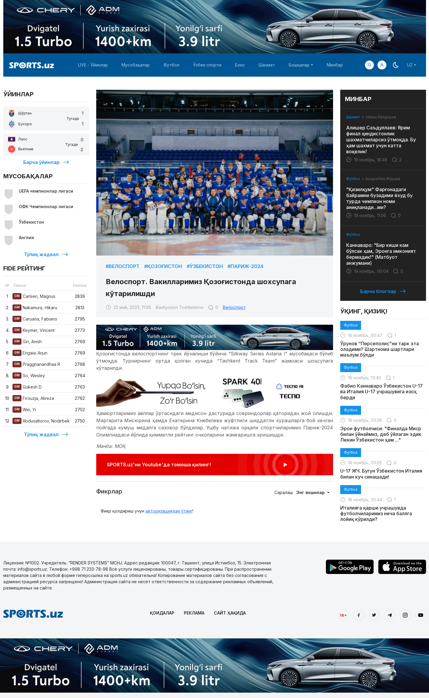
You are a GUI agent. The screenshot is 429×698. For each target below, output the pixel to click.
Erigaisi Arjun (30, 353)
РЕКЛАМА (194, 612)
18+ (343, 615)
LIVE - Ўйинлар (93, 64)
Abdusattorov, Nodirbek (41, 421)
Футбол (171, 64)
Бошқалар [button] (299, 64)
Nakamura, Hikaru (35, 307)
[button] (381, 65)
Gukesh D (27, 387)
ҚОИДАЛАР (162, 612)
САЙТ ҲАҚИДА (230, 612)
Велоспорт (234, 307)
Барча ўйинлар (46, 162)
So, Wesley (29, 375)
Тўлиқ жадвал (46, 254)
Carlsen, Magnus (34, 296)
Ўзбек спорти (207, 64)
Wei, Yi (24, 409)
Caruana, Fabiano (35, 319)
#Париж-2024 (245, 266)
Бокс (240, 64)
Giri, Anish (27, 341)
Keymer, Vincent (34, 330)
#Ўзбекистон (205, 266)
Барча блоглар (383, 291)
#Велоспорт (122, 266)
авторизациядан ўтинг (168, 510)
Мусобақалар (136, 64)
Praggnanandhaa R (36, 364)
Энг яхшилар (311, 492)
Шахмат (267, 64)
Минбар (335, 64)
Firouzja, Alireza (33, 398)
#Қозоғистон (163, 266)
